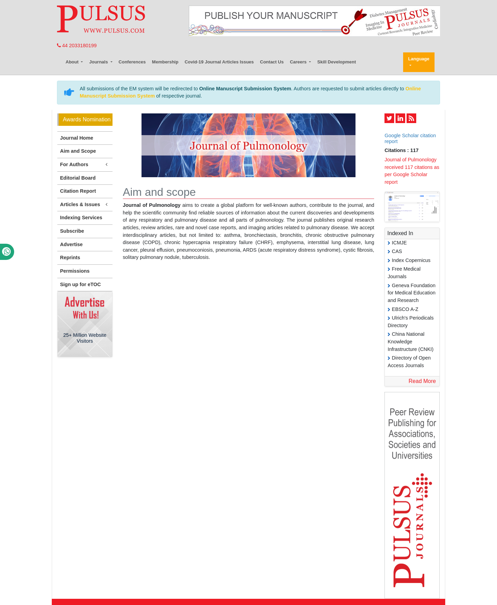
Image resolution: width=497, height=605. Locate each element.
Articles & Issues (85, 204)
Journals (99, 61)
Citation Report (78, 191)
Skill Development (336, 61)
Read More (422, 381)
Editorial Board (78, 178)
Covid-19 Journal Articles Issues (219, 61)
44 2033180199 (77, 45)
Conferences (132, 61)
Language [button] (418, 58)
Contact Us (272, 61)
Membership (165, 61)
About (73, 61)
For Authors (85, 164)
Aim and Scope (78, 151)
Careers (299, 61)
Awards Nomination (86, 119)
